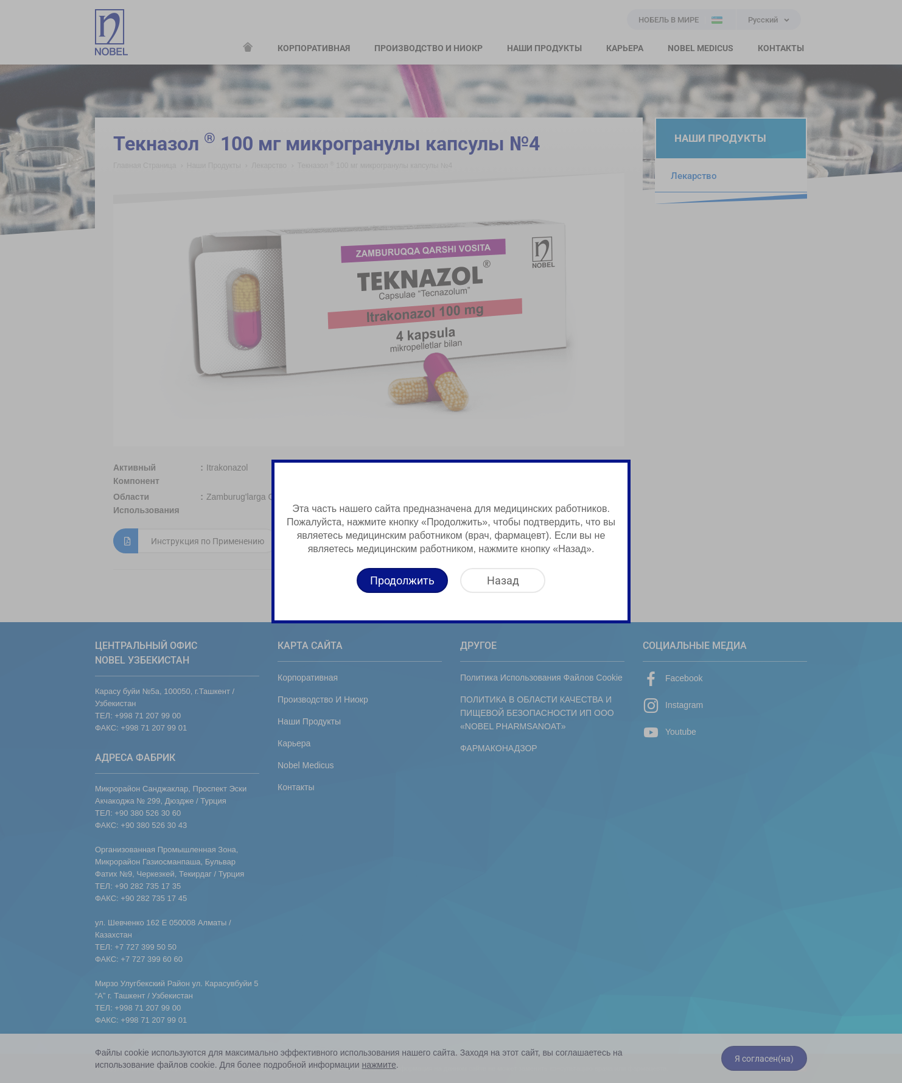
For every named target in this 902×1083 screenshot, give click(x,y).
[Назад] (502, 580)
